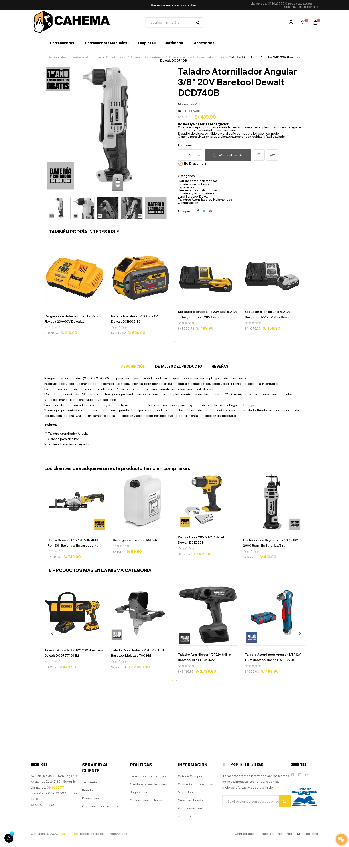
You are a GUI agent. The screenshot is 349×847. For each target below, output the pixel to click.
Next (298, 633)
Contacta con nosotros (195, 839)
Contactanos (245, 833)
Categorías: (186, 175)
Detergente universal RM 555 (135, 540)
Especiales (186, 187)
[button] (301, 6)
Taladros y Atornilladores (196, 193)
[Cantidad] (190, 155)
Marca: (183, 104)
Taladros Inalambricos (194, 184)
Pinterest (210, 211)
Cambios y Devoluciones (148, 839)
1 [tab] (174, 341)
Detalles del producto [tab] (178, 366)
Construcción (188, 202)
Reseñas (220, 366)
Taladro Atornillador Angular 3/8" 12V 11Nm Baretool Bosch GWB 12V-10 (273, 657)
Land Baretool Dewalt (194, 196)
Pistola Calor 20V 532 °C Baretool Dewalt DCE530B (203, 539)
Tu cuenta (89, 837)
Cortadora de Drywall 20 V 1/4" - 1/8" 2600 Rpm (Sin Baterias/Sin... (270, 542)
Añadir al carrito (227, 155)
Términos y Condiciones (148, 831)
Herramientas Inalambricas (198, 190)
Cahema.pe (69, 833)
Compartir (198, 211)
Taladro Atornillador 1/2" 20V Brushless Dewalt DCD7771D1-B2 (74, 652)
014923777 (276, 3)
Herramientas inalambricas (198, 181)
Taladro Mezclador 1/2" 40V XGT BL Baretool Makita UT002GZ (138, 652)
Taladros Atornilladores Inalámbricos (205, 199)
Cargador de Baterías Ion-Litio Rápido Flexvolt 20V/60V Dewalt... (73, 318)
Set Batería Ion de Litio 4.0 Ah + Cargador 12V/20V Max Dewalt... (269, 314)
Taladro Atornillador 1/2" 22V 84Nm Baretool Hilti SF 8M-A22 (204, 657)
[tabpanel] (74, 292)
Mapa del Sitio (307, 833)
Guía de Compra (190, 831)
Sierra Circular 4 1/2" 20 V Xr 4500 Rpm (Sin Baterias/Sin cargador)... (73, 542)
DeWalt (195, 104)
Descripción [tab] (133, 366)
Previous (51, 633)
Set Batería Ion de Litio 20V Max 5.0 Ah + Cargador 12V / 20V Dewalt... (207, 314)
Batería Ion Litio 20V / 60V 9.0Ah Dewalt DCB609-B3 (135, 318)
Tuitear (204, 211)
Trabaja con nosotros (276, 833)
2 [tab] (176, 680)
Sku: (181, 111)
